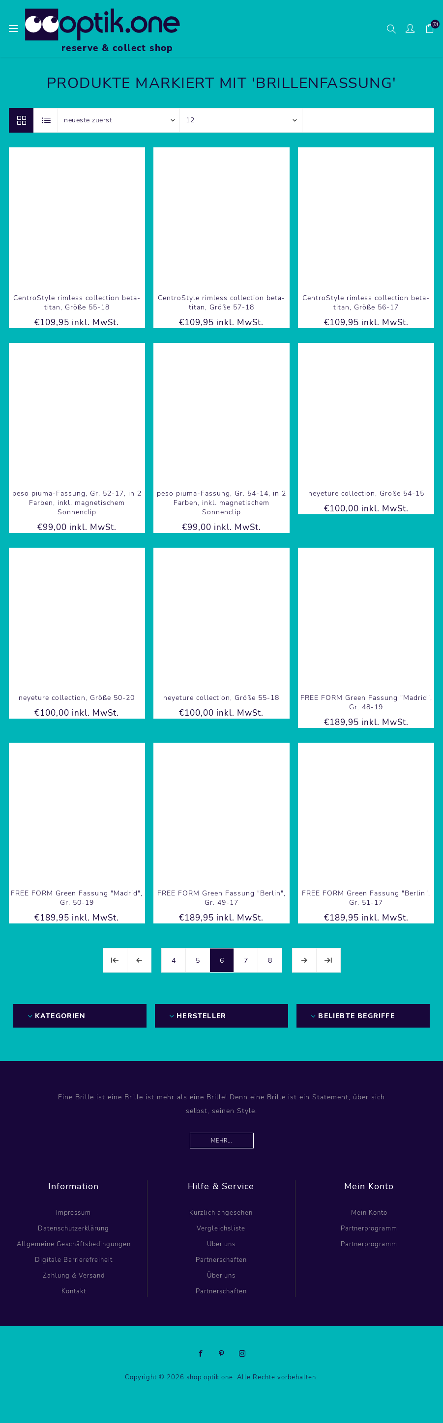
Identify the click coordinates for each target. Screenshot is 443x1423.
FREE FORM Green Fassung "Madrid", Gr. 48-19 (366, 702)
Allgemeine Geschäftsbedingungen (74, 1244)
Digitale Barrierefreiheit (74, 1260)
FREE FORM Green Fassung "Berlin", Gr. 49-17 (221, 898)
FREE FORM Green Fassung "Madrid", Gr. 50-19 (77, 898)
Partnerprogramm (369, 1228)
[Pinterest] (222, 1354)
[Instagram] (242, 1354)
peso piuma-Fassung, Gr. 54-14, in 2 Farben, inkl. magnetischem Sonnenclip (221, 503)
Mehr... (221, 1140)
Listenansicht (46, 120)
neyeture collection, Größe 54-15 (366, 493)
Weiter (304, 960)
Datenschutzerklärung (73, 1228)
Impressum (73, 1212)
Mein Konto (369, 1212)
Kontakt (73, 1291)
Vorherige (139, 960)
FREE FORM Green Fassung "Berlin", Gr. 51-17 (366, 898)
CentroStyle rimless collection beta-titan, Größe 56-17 (366, 302)
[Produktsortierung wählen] (119, 120)
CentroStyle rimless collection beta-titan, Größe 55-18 (77, 302)
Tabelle (21, 120)
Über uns (221, 1244)
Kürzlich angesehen (221, 1212)
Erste (115, 960)
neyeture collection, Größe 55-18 (221, 697)
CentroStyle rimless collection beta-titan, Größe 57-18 (221, 302)
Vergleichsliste (221, 1228)
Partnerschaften (221, 1260)
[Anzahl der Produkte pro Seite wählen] (240, 120)
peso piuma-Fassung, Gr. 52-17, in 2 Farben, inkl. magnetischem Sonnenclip (77, 503)
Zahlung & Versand (74, 1275)
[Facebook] (201, 1354)
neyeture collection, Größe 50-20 (77, 697)
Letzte (328, 960)
